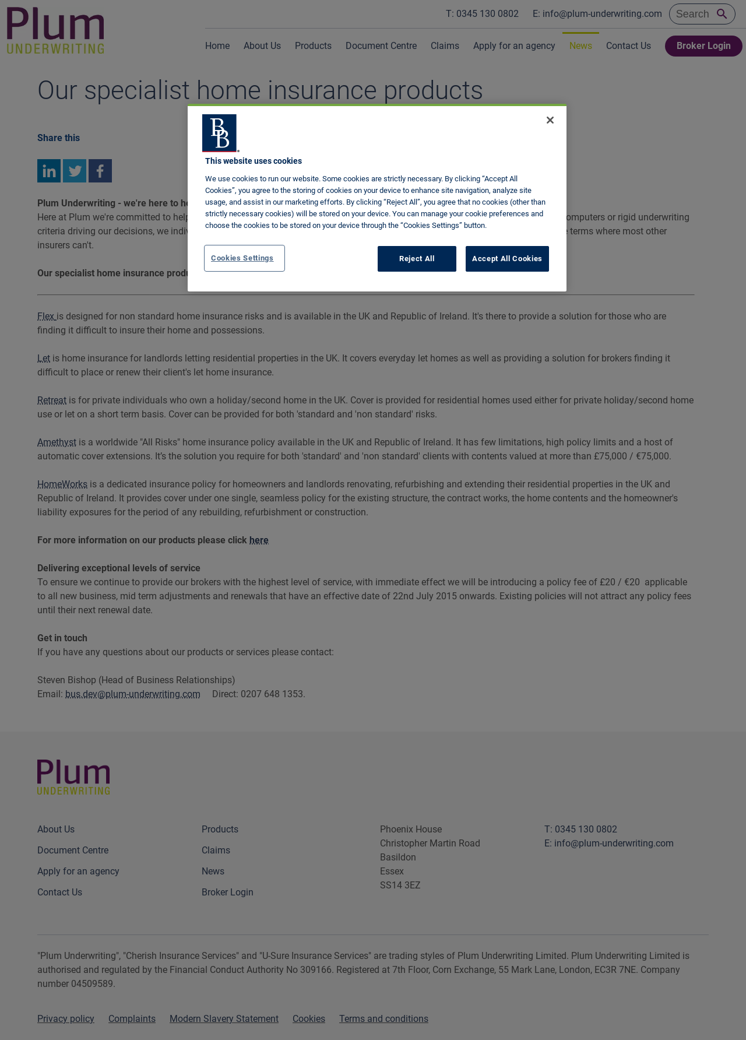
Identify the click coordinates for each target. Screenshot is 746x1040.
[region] (377, 197)
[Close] (550, 120)
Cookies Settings (242, 258)
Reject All (417, 258)
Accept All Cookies (507, 258)
